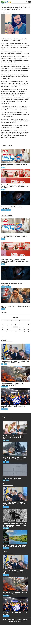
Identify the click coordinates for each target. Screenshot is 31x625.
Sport (2, 409)
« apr (2, 336)
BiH (2, 364)
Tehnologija (8, 210)
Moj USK (13, 13)
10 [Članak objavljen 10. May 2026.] (28, 324)
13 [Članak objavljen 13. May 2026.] (11, 327)
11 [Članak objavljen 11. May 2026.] (2, 327)
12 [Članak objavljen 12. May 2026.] (7, 327)
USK (4, 440)
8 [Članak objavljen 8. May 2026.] (19, 324)
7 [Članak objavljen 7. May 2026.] (15, 324)
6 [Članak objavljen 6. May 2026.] (11, 324)
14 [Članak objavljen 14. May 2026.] (15, 327)
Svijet (2, 386)
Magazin (4, 140)
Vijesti (5, 364)
